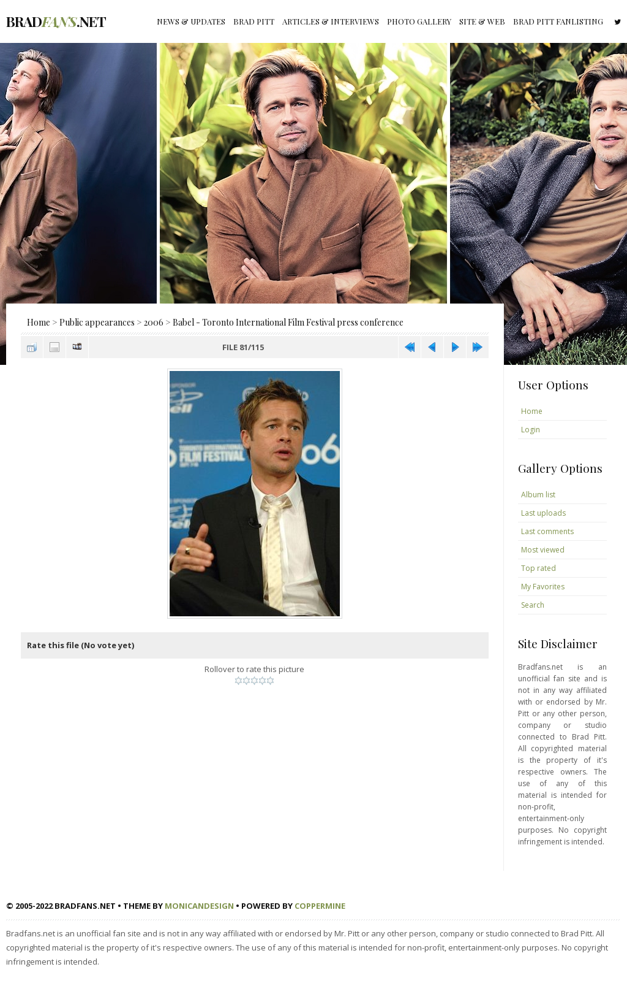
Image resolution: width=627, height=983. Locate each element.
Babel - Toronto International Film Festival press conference (288, 322)
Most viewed (543, 550)
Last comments (547, 531)
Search (532, 605)
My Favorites (543, 586)
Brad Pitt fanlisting (558, 21)
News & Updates (191, 21)
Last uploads (543, 513)
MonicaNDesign (199, 905)
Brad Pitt (253, 21)
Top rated (538, 568)
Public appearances (97, 322)
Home (38, 322)
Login (530, 429)
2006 (153, 322)
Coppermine (320, 905)
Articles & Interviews (330, 21)
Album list (538, 494)
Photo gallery (419, 21)
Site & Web (482, 21)
